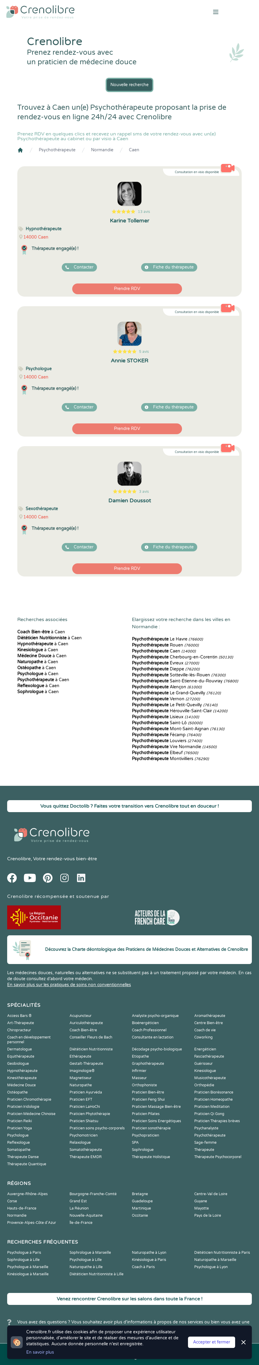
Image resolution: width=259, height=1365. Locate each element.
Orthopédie (204, 1085)
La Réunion (79, 1208)
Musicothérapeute (210, 1078)
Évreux (165, 663)
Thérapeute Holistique (151, 1157)
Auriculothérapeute (86, 1023)
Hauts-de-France (21, 1208)
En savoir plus (40, 1352)
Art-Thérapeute (20, 1023)
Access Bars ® (19, 1016)
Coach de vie (205, 1030)
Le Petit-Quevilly (175, 704)
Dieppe (166, 669)
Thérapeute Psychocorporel (217, 1157)
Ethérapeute (80, 1056)
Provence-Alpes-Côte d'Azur (31, 1223)
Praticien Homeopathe (213, 1099)
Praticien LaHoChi (85, 1107)
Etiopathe (140, 1056)
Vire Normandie (174, 746)
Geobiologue (18, 1064)
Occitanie (140, 1215)
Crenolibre (19, 859)
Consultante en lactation (152, 1037)
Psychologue (18, 1135)
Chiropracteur (19, 1030)
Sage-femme (205, 1142)
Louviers (167, 740)
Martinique (141, 1208)
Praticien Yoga (19, 1128)
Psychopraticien (145, 1135)
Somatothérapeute (86, 1150)
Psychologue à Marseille (27, 1267)
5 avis (144, 352)
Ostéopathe (17, 1092)
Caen (134, 149)
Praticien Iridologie (23, 1107)
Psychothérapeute (57, 149)
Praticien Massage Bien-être (156, 1107)
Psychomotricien (84, 1135)
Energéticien (205, 1049)
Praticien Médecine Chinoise (31, 1114)
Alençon (167, 687)
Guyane (200, 1201)
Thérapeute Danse (23, 1157)
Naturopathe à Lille (86, 1267)
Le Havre (167, 639)
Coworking (203, 1037)
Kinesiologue (205, 1071)
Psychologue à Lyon (211, 1267)
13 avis (144, 212)
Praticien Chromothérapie (29, 1099)
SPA (135, 1142)
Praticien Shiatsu (84, 1121)
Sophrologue (143, 1150)
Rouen (165, 645)
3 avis (144, 491)
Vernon (166, 698)
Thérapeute (204, 1150)
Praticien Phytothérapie (90, 1114)
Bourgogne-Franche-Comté (93, 1194)
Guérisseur (203, 1064)
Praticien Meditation (211, 1107)
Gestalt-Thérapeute (86, 1064)
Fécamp (166, 734)
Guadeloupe (142, 1201)
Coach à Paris (143, 1267)
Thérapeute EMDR (86, 1157)
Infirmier (139, 1071)
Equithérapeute (20, 1056)
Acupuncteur (81, 1016)
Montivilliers (170, 758)
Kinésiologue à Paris (149, 1260)
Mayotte (201, 1208)
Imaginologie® (82, 1071)
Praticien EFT (81, 1099)
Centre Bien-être (208, 1023)
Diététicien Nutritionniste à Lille (97, 1274)
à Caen (41, 632)
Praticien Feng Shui (148, 1099)
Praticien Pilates (146, 1114)
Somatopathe (18, 1150)
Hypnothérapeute (22, 1071)
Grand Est (78, 1201)
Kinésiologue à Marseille (28, 1274)
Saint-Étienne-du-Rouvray (185, 681)
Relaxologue (80, 1142)
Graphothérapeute (148, 1064)
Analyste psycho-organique (155, 1016)
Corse (12, 1201)
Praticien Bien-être (148, 1092)
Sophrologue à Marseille (90, 1252)
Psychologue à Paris (24, 1252)
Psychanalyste (206, 1128)
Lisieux (165, 716)
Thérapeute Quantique (26, 1164)
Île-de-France (81, 1223)
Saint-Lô (167, 722)
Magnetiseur (81, 1078)
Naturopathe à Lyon (149, 1252)
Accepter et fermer (211, 1342)
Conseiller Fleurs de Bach (91, 1037)
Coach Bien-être (83, 1030)
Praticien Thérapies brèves (217, 1121)
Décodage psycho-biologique (157, 1049)
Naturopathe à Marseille (215, 1260)
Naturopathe (81, 1085)
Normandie (102, 149)
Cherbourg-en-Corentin (182, 657)
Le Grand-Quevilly (176, 693)
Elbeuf (165, 752)
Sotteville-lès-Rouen (179, 675)
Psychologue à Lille (86, 1260)
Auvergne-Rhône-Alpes (27, 1194)
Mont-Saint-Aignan (178, 728)
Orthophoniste (144, 1085)
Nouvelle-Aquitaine (86, 1215)
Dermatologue (19, 1049)
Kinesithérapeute (22, 1078)
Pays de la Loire (207, 1215)
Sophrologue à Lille (23, 1260)
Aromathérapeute (209, 1016)
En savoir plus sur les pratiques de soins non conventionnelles (69, 984)
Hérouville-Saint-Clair (179, 710)
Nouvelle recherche (129, 84)
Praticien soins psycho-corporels (97, 1128)
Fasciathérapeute (209, 1056)
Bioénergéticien (145, 1023)
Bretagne (140, 1194)
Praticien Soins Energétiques (156, 1121)
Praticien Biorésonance (213, 1092)
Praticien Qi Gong (209, 1114)
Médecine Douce (21, 1085)
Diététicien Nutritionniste (91, 1049)
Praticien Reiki (19, 1121)
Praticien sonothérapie (151, 1128)
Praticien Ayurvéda (86, 1092)
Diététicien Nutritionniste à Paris (222, 1252)
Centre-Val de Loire (210, 1194)
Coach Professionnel (149, 1030)
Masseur (139, 1078)
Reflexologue (18, 1142)
